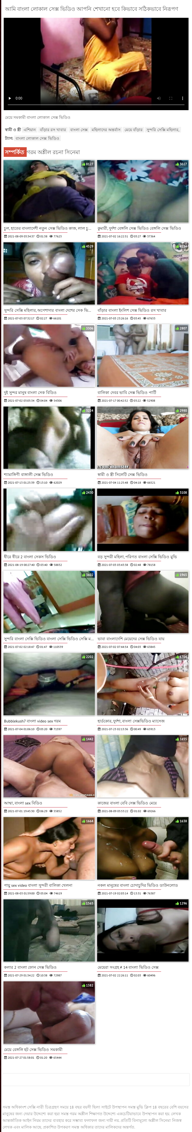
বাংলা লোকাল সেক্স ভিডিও (37, 138)
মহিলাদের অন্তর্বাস (106, 129)
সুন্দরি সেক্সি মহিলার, (163, 129)
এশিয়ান (29, 129)
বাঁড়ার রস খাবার (53, 129)
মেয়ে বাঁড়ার (134, 129)
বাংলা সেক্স (79, 129)
